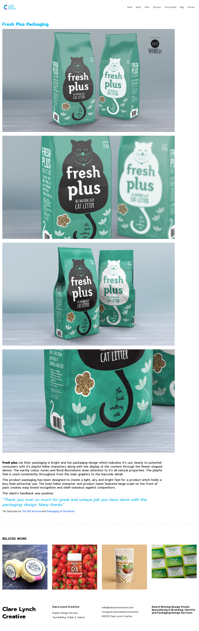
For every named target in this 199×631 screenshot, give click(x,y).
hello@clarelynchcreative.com (117, 607)
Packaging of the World (60, 511)
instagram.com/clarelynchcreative (120, 611)
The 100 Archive (31, 511)
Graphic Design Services (65, 613)
